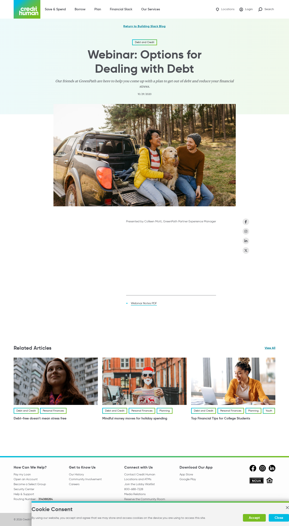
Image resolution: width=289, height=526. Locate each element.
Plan (97, 9)
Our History (76, 474)
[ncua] (257, 481)
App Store (186, 474)
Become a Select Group (30, 484)
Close (265, 518)
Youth (269, 410)
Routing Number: (25, 500)
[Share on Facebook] (246, 221)
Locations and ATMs (137, 479)
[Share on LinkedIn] (246, 241)
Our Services (150, 9)
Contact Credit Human (139, 474)
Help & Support (24, 495)
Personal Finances (53, 410)
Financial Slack (121, 9)
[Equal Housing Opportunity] (270, 481)
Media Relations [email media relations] (135, 495)
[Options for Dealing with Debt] (171, 259)
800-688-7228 (133, 489)
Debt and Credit (144, 42)
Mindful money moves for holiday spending (134, 418)
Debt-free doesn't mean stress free (40, 418)
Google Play (188, 479)
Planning (164, 410)
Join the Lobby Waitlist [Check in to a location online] (139, 484)
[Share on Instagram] (246, 231)
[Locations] (224, 9)
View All (270, 348)
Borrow (80, 9)
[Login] (246, 9)
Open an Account (26, 479)
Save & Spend (55, 9)
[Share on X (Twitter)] (246, 250)
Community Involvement (85, 479)
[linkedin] (272, 468)
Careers (74, 484)
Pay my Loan (22, 474)
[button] (273, 507)
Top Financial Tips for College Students (220, 418)
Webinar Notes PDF (144, 303)
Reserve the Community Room (144, 500)
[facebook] (253, 468)
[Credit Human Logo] (27, 9)
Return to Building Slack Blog (144, 26)
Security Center (24, 489)
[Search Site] (266, 9)
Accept (240, 518)
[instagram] (262, 468)
